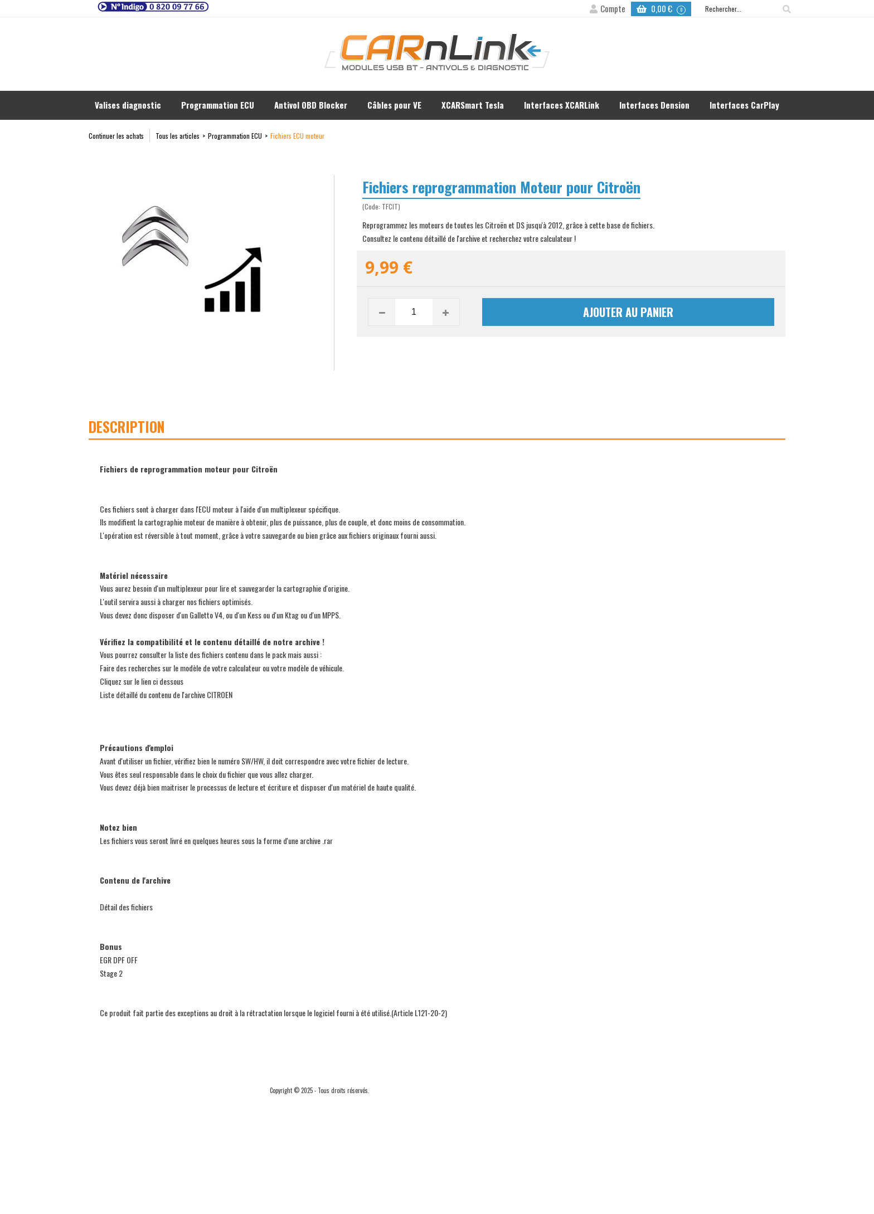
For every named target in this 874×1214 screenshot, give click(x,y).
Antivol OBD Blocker (310, 105)
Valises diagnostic (128, 105)
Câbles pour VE (394, 105)
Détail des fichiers (126, 907)
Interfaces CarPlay (744, 105)
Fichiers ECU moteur (297, 135)
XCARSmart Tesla (472, 105)
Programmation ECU (217, 105)
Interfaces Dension (654, 105)
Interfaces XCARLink (561, 105)
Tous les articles (178, 135)
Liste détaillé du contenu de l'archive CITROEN (166, 694)
